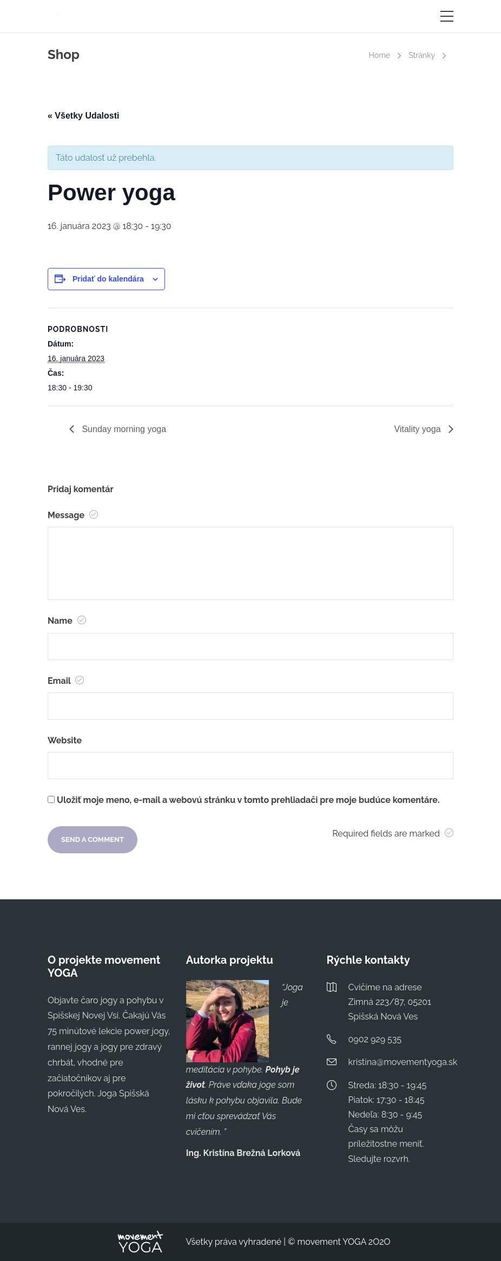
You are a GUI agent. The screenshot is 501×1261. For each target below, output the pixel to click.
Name (67, 621)
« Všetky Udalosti (84, 115)
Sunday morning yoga (123, 429)
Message (73, 515)
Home (380, 55)
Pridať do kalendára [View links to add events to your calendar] (108, 279)
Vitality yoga (418, 429)
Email (66, 681)
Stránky (421, 55)
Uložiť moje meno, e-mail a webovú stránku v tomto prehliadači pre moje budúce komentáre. (248, 800)
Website (65, 740)
